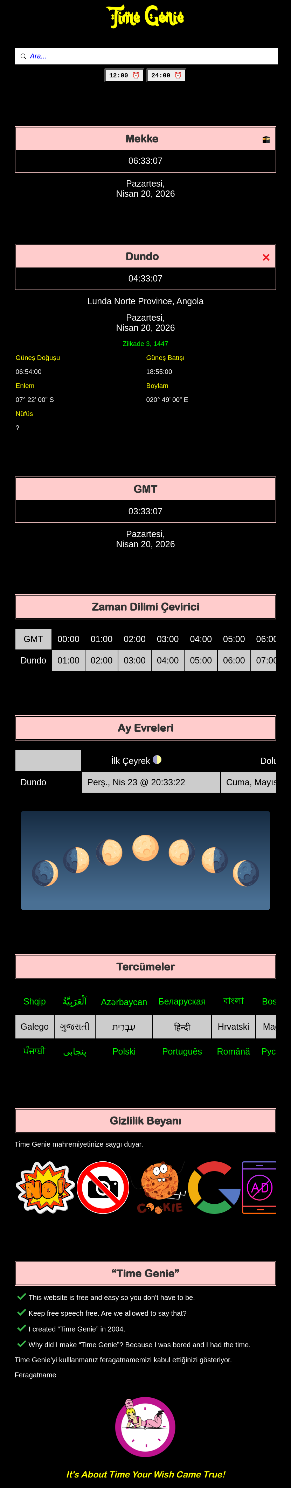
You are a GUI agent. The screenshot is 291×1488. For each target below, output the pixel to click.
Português (182, 1051)
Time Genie (145, 17)
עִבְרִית (124, 1026)
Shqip (34, 1001)
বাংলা (233, 1001)
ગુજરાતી (75, 1026)
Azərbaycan (124, 1002)
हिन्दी (182, 1027)
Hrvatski (233, 1026)
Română (233, 1051)
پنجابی (74, 1051)
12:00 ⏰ (124, 75)
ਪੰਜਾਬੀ (34, 1051)
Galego (35, 1026)
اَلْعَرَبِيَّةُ (75, 1001)
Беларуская (182, 1001)
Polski (124, 1051)
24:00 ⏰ (166, 75)
